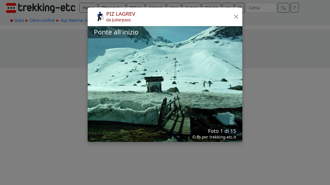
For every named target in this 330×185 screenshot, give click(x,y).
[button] (236, 17)
